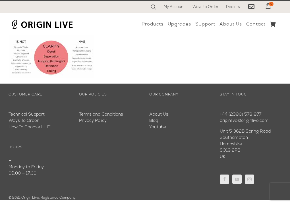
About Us (158, 114)
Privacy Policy (93, 121)
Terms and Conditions (101, 114)
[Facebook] (224, 179)
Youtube (157, 127)
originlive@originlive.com (244, 121)
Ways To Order (24, 121)
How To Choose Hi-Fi (30, 127)
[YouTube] (237, 179)
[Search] (153, 7)
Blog (153, 121)
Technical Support (27, 114)
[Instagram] (249, 179)
